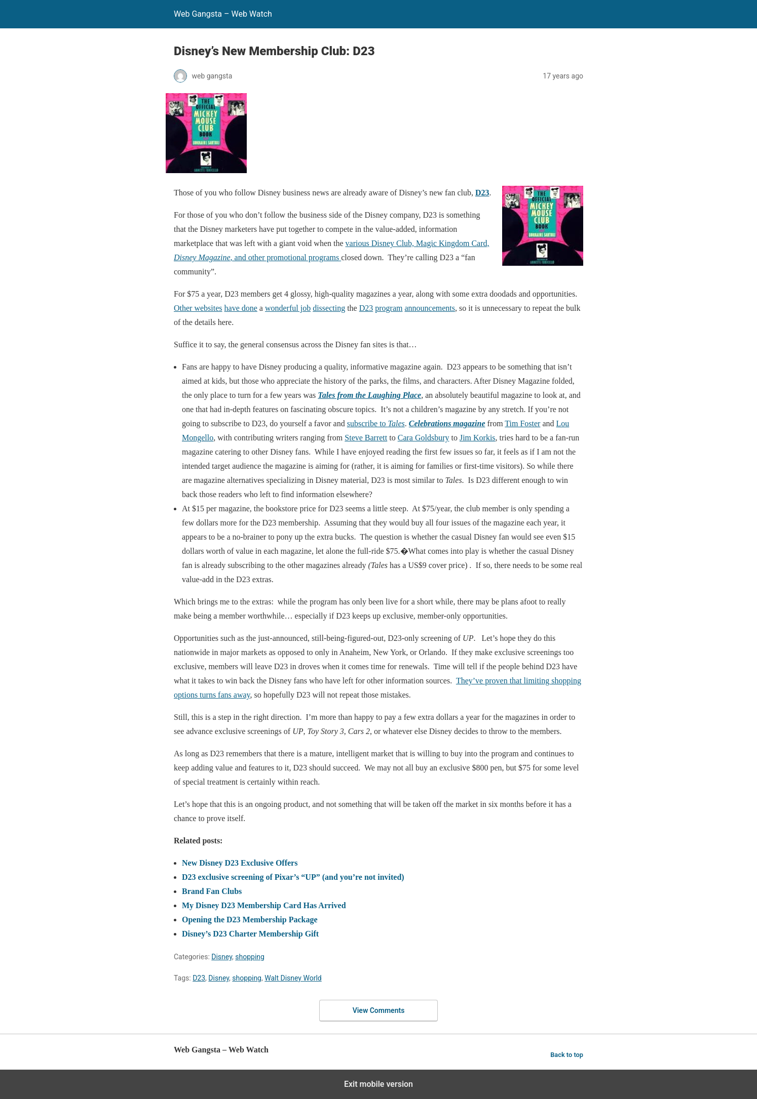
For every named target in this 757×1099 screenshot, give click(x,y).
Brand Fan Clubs (212, 891)
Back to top (566, 1055)
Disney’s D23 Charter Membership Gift (250, 933)
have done (240, 308)
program (388, 308)
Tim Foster (522, 423)
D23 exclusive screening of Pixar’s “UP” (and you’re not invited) (293, 877)
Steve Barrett (366, 437)
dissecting (329, 308)
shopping (249, 957)
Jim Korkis (478, 437)
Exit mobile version (378, 1084)
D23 (482, 192)
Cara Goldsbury (423, 437)
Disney (221, 957)
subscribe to (376, 423)
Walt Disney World (293, 978)
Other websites (198, 308)
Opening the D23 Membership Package (250, 919)
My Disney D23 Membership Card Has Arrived (264, 905)
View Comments (379, 1010)
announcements (429, 308)
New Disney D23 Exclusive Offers (239, 863)
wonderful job (288, 308)
